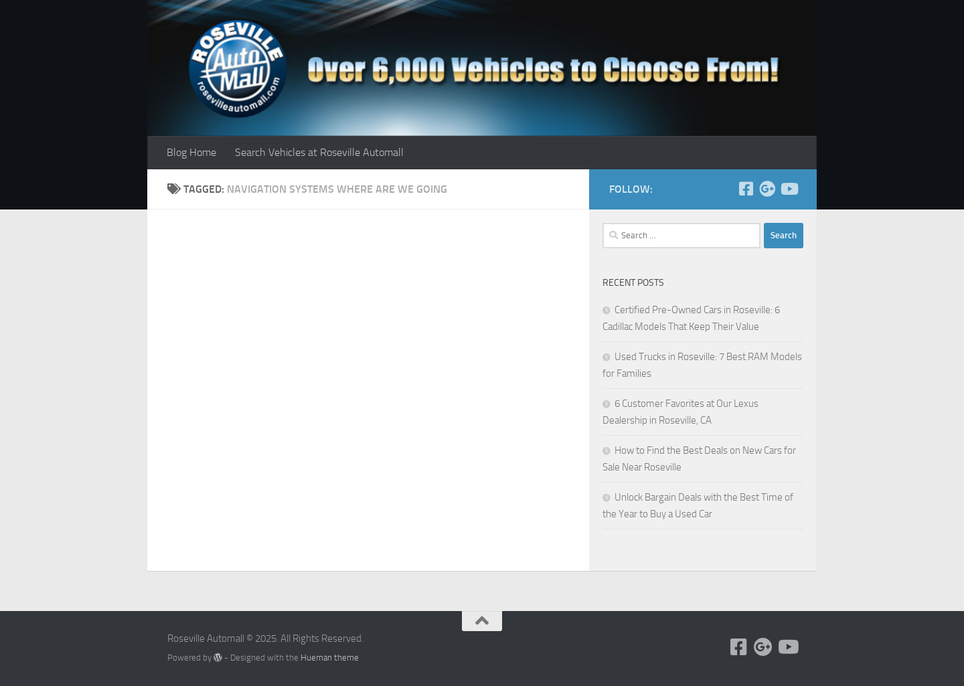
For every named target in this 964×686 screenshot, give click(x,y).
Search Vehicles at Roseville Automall (319, 152)
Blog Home (191, 152)
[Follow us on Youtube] (789, 189)
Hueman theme (330, 658)
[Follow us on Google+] (767, 189)
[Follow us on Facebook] (746, 189)
